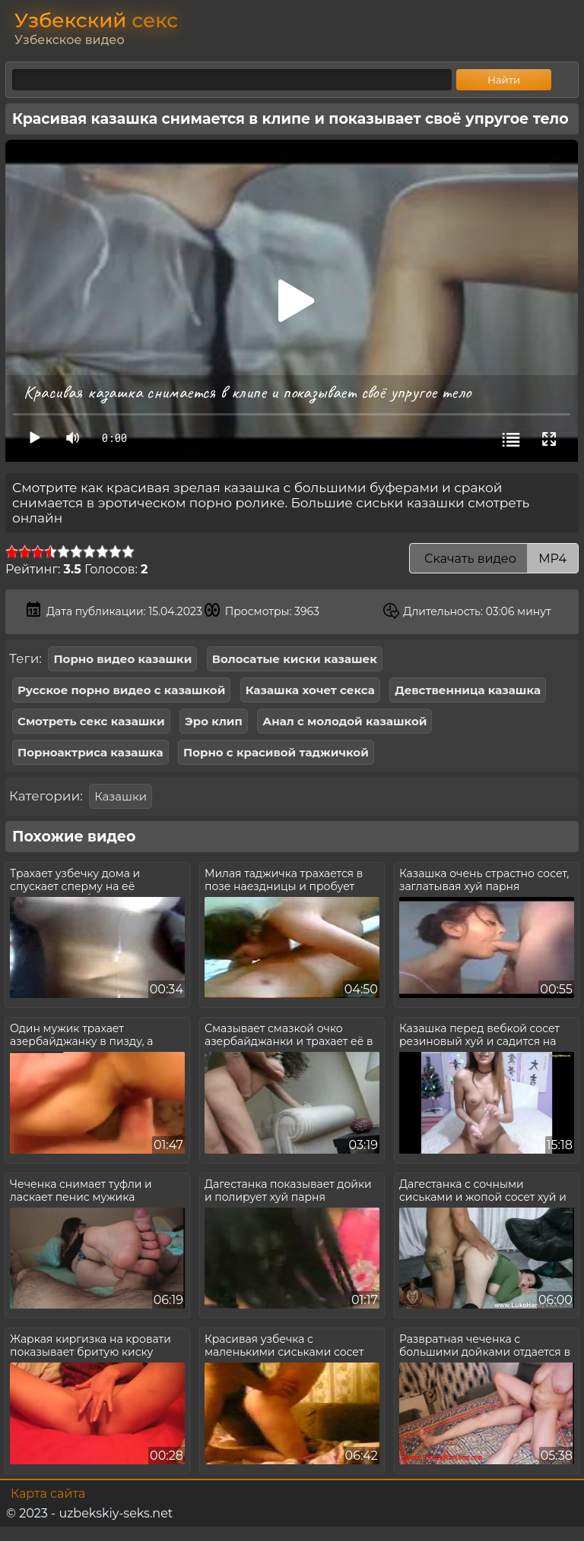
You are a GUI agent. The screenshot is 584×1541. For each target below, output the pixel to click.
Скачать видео (494, 558)
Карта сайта (48, 1493)
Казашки (120, 796)
